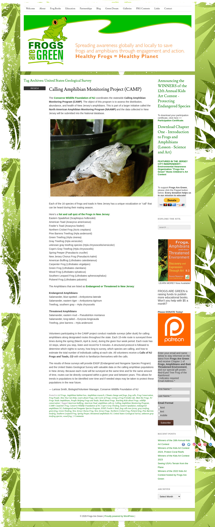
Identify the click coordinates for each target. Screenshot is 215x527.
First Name (165, 389)
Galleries (127, 8)
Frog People (54, 398)
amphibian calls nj (106, 403)
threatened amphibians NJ (101, 413)
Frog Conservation (145, 395)
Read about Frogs (107, 400)
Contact (168, 8)
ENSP (103, 408)
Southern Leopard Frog (66, 413)
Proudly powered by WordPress (119, 516)
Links (157, 8)
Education (70, 8)
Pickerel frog (136, 411)
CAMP (51, 405)
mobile (163, 415)
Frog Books (55, 8)
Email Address (166, 381)
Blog (98, 8)
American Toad (90, 403)
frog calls (132, 395)
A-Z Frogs (61, 395)
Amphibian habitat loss (76, 395)
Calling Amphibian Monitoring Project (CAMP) (95, 89)
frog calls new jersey (128, 408)
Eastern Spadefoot (128, 405)
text (162, 411)
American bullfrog (75, 403)
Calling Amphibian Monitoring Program (132, 403)
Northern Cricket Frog (120, 411)
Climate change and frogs (116, 395)
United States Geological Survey (127, 413)
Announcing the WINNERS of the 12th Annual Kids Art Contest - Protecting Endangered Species (174, 93)
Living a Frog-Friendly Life (123, 398)
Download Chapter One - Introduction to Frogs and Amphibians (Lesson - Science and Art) (173, 139)
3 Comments (78, 416)
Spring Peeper (83, 413)
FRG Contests (143, 8)
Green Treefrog (65, 411)
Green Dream (112, 8)
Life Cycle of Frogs (102, 398)
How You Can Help (68, 398)
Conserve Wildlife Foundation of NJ (85, 405)
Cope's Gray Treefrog (110, 405)
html (162, 407)
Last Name (164, 396)
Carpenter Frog (62, 405)
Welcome (30, 8)
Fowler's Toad (113, 408)
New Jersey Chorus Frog (82, 411)
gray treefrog (143, 408)
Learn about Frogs (85, 398)
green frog (53, 411)
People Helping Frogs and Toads (85, 400)
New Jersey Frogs (102, 411)
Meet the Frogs (142, 398)
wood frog (67, 416)
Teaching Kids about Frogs (127, 400)
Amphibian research (95, 395)
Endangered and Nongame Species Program (81, 408)
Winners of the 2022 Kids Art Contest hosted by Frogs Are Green (172, 475)
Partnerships (86, 8)
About (42, 8)
